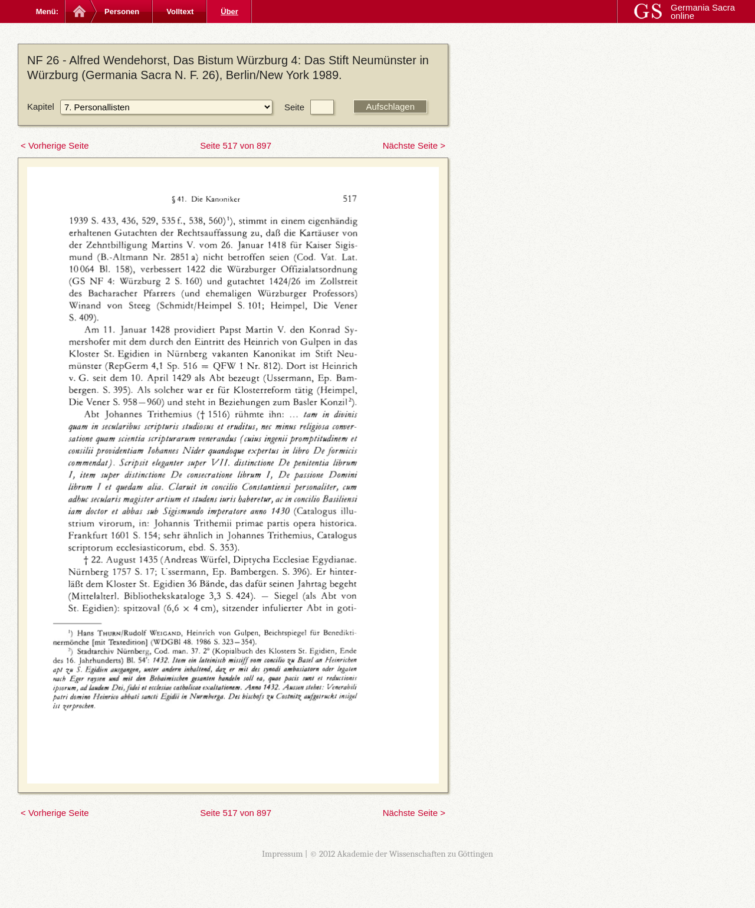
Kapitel (40, 106)
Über (229, 11)
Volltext (179, 11)
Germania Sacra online (703, 11)
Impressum (282, 853)
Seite (294, 107)
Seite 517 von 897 (235, 145)
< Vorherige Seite (55, 145)
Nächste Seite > (414, 145)
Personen (121, 11)
